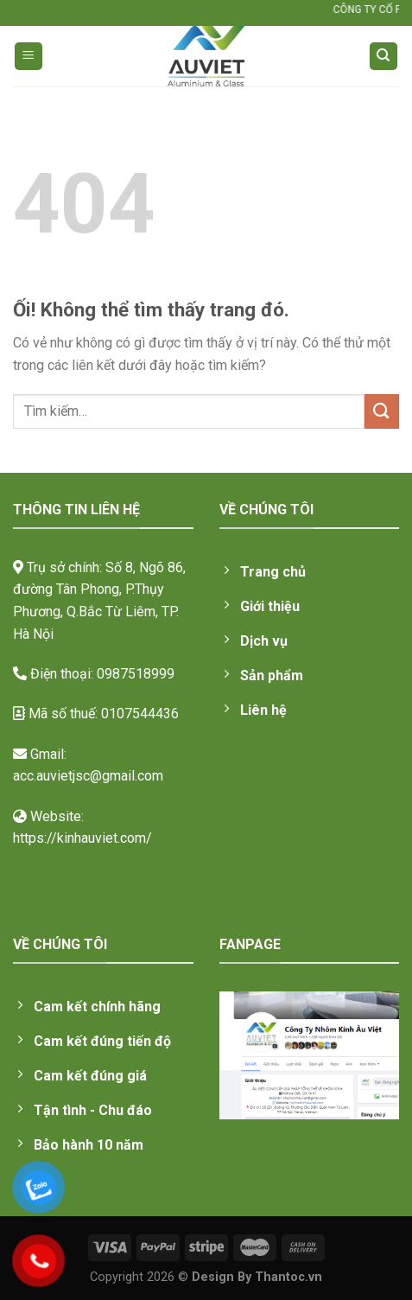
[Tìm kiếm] (384, 56)
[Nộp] (381, 411)
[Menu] (29, 56)
